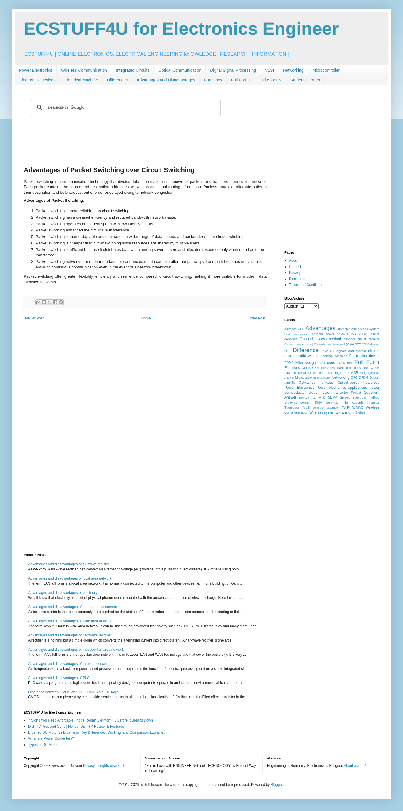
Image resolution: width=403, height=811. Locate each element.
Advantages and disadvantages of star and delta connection (75, 607)
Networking (293, 70)
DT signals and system (348, 351)
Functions (213, 80)
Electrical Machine (81, 80)
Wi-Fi (346, 407)
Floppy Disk (345, 362)
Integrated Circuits (133, 70)
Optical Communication (179, 70)
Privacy (294, 273)
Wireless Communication (84, 70)
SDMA (332, 397)
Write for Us (271, 80)
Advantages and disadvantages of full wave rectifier (68, 564)
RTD (322, 397)
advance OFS (294, 329)
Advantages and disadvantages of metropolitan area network (76, 649)
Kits (377, 367)
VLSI (269, 70)
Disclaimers (298, 279)
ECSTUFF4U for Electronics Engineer (181, 29)
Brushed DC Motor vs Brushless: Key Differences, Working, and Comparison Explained (96, 732)
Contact (295, 267)
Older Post (256, 318)
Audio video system (365, 329)
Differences (117, 80)
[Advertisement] (145, 144)
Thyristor (373, 402)
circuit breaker (368, 339)
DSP (325, 351)
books (329, 334)
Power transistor (334, 393)
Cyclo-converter (355, 344)
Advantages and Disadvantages (166, 80)
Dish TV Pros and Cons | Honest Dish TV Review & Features (76, 726)
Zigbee (360, 412)
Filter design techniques (315, 363)
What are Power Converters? (51, 738)
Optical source (348, 382)
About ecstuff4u (356, 766)
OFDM (363, 377)
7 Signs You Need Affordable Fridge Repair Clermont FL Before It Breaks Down (90, 720)
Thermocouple (353, 402)
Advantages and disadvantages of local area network (70, 578)
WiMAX (357, 407)
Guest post (328, 367)
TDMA (317, 402)
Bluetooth (316, 334)
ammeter (343, 329)
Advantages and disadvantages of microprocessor (67, 664)
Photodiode (370, 382)
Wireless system (322, 412)
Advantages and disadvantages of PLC (58, 678)
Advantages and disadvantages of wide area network (70, 621)
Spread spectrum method (359, 397)
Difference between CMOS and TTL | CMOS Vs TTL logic (73, 692)
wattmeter (333, 407)
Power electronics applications (341, 387)
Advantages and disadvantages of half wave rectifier (69, 635)
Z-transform (345, 412)
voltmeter (318, 407)
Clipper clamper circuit (298, 344)
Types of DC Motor (43, 745)
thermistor (332, 402)
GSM (315, 367)
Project (356, 392)
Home (146, 318)
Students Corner (305, 80)
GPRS (306, 367)
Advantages (320, 328)
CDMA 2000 (356, 334)
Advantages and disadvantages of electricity (62, 593)
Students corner (297, 402)
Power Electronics (35, 70)
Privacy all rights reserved (103, 766)
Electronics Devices (37, 80)
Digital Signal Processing (233, 70)
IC (371, 367)
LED (346, 373)
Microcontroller (326, 70)
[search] (125, 107)
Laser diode (293, 373)
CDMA (340, 334)
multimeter (324, 377)
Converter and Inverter (328, 344)
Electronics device (364, 356)
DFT (287, 351)
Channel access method (320, 339)
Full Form (366, 362)
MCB (354, 373)
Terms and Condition (305, 285)
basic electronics (295, 334)
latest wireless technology (322, 373)
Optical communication (317, 382)
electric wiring (306, 356)
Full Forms (241, 80)
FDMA (289, 362)
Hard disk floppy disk (352, 367)
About (293, 260)
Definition (373, 344)
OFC (354, 377)
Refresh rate (307, 397)
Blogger (277, 785)
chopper (349, 339)
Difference (306, 350)
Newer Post (34, 318)
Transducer (292, 407)
